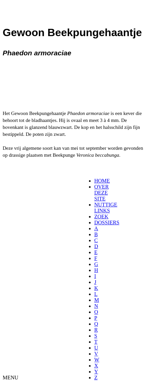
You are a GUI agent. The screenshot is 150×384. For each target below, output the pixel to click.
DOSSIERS (106, 222)
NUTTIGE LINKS (105, 207)
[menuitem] (96, 181)
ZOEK (101, 216)
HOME (102, 181)
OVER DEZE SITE (101, 192)
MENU (10, 377)
